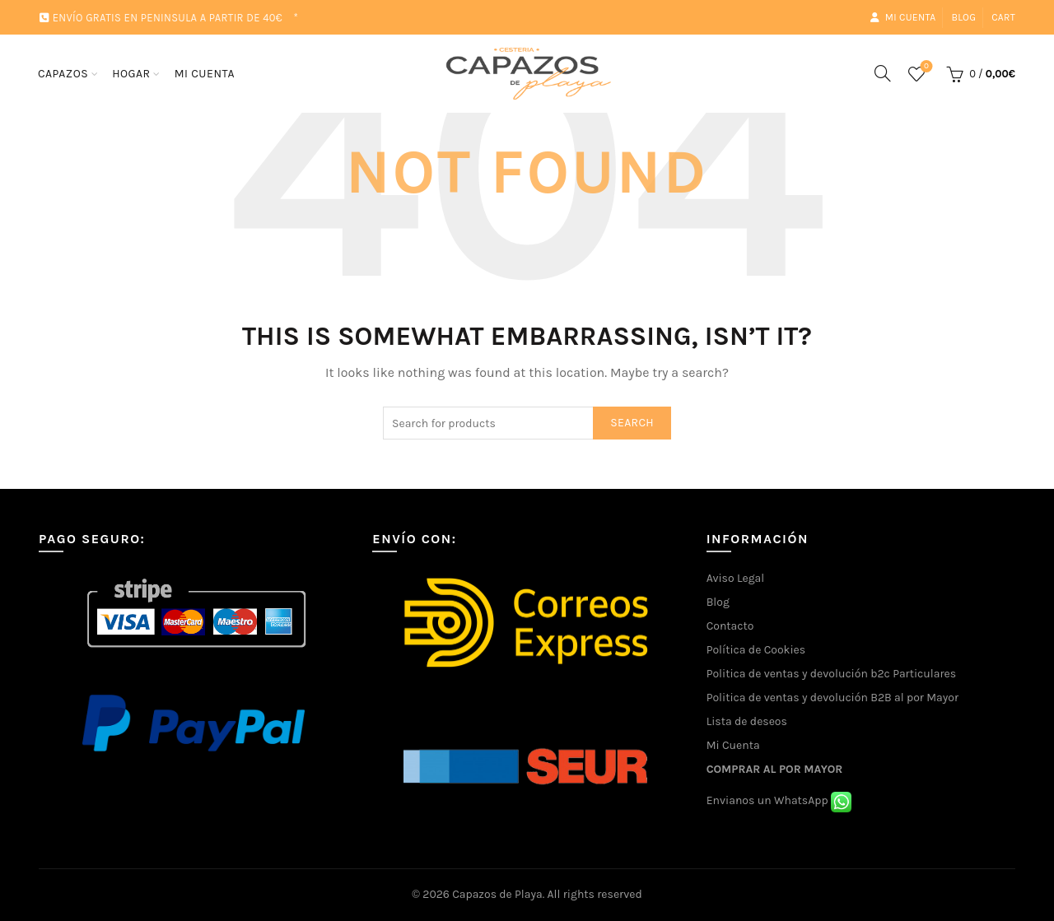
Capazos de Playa (497, 894)
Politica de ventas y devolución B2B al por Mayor (832, 698)
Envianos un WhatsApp (779, 800)
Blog (963, 17)
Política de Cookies (756, 650)
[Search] (883, 73)
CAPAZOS (63, 74)
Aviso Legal (736, 578)
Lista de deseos (747, 721)
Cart (1003, 17)
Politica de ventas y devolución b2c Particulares (831, 674)
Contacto (730, 626)
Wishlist (924, 67)
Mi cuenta (902, 17)
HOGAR (131, 74)
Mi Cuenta (733, 745)
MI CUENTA (205, 74)
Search (632, 423)
